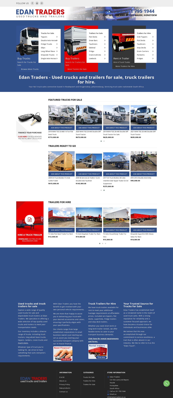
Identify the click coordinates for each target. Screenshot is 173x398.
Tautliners (93, 44)
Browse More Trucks (30, 69)
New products (64, 388)
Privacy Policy (64, 384)
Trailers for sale (96, 33)
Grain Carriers (143, 51)
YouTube (37, 3)
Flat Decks (93, 37)
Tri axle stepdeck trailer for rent (88, 234)
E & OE (61, 377)
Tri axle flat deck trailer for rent (60, 234)
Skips (43, 47)
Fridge (91, 51)
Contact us (63, 392)
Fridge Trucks (46, 44)
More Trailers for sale (77, 69)
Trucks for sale (47, 33)
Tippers (44, 37)
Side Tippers (142, 37)
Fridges (140, 58)
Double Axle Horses (49, 40)
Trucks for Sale (89, 377)
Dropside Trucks (47, 55)
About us (62, 381)
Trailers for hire (144, 33)
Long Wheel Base (48, 51)
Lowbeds (92, 58)
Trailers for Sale (89, 384)
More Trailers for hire (125, 66)
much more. (23, 343)
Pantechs (141, 55)
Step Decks (141, 47)
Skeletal (92, 47)
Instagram (41, 3)
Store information (116, 372)
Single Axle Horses (48, 58)
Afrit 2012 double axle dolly (146, 178)
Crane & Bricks (95, 55)
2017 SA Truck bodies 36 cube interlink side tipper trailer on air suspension (120, 181)
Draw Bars (93, 40)
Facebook (32, 3)
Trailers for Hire (89, 381)
